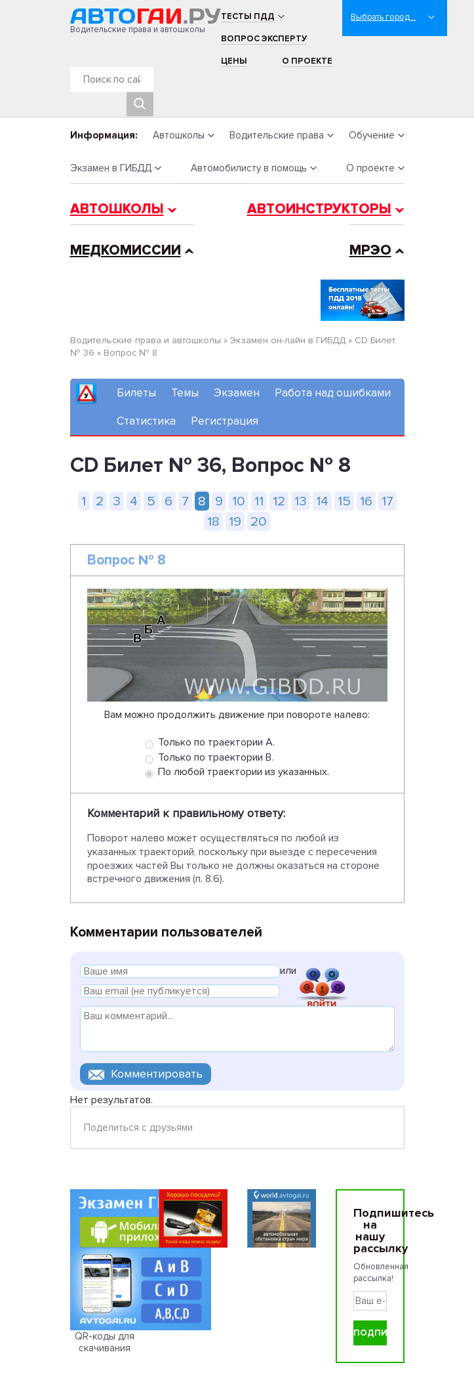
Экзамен (237, 393)
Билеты (136, 393)
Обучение (372, 135)
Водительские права (276, 135)
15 (344, 501)
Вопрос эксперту (264, 38)
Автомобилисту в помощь (249, 168)
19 (235, 521)
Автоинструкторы (319, 209)
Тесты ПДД (248, 16)
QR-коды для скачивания (104, 1342)
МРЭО (370, 250)
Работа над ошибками (333, 393)
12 (279, 501)
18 (213, 521)
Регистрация (224, 421)
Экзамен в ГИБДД (110, 168)
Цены (234, 61)
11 (259, 501)
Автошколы (179, 135)
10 (238, 501)
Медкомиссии (125, 250)
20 (258, 521)
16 (366, 501)
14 (322, 501)
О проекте (307, 61)
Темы (185, 393)
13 (300, 501)
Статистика (146, 421)
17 (387, 501)
